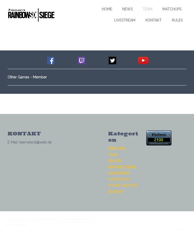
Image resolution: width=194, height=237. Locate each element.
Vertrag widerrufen (76, 219)
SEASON (115, 161)
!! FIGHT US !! (118, 179)
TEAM (147, 9)
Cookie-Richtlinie (41, 219)
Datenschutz (16, 219)
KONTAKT (154, 20)
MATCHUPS (171, 9)
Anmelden (180, 229)
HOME (107, 9)
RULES (177, 20)
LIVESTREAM (124, 20)
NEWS (127, 9)
